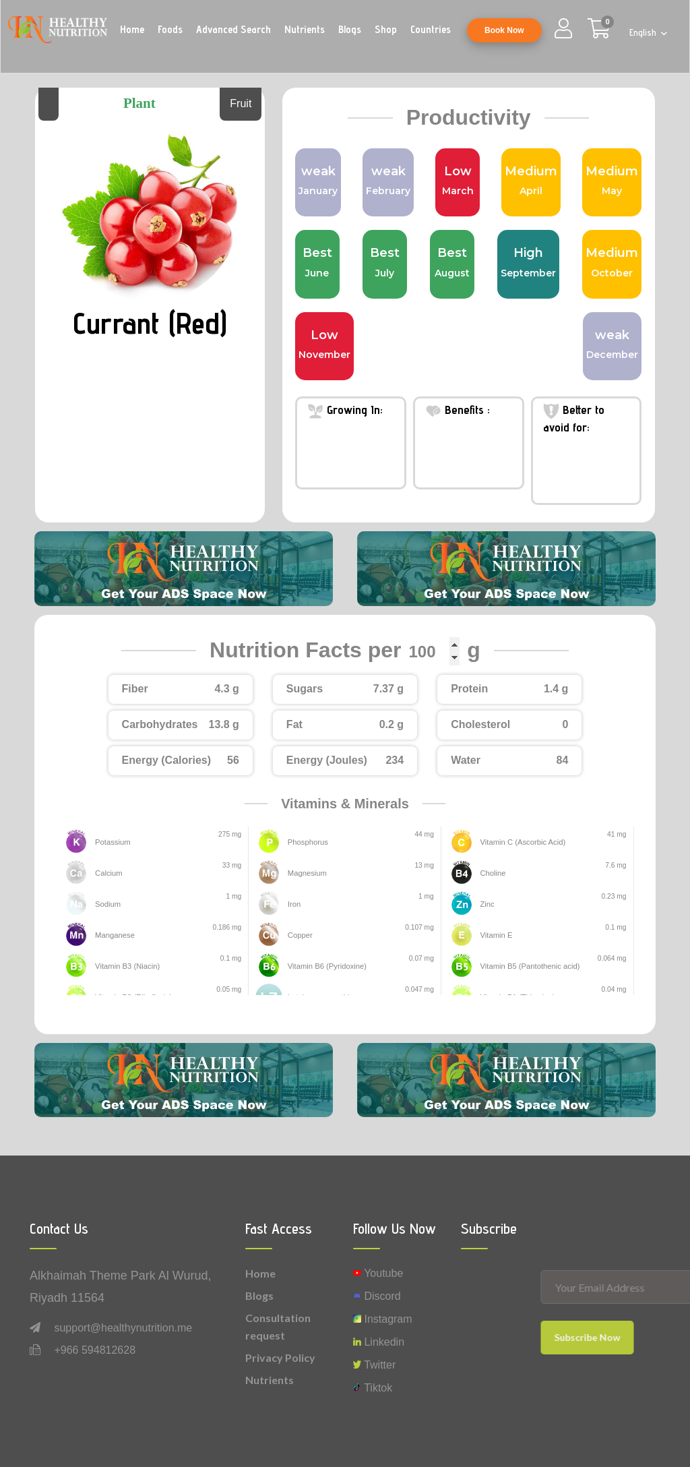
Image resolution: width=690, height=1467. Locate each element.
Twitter (374, 1365)
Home (132, 29)
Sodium (107, 904)
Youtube (378, 1273)
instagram (382, 1319)
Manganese (113, 935)
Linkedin (378, 1342)
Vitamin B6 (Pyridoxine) (324, 966)
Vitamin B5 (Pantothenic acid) (525, 966)
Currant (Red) (150, 322)
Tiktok (372, 1388)
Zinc (486, 904)
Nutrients (304, 29)
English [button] (644, 33)
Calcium (107, 873)
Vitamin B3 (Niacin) (124, 966)
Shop (386, 29)
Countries (430, 29)
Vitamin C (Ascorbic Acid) (518, 842)
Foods (170, 29)
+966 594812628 (94, 1350)
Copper (299, 935)
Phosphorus (306, 842)
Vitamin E (494, 935)
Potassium (111, 842)
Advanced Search (233, 29)
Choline (491, 873)
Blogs (349, 29)
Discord (377, 1296)
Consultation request (278, 1326)
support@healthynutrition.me (123, 1328)
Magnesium (305, 873)
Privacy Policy (280, 1357)
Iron (294, 904)
